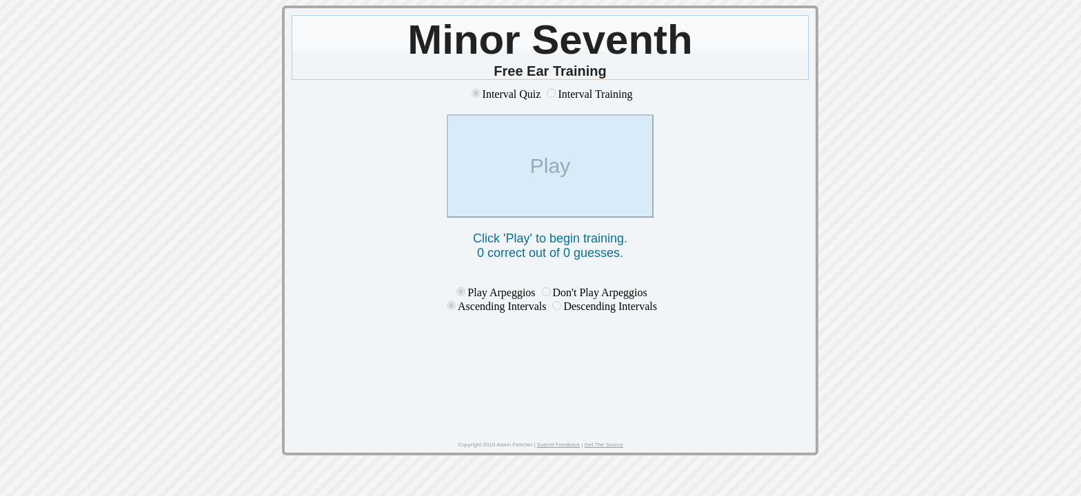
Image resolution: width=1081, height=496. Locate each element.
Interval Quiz (512, 94)
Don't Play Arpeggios (600, 292)
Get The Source (604, 445)
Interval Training (595, 94)
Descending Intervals (610, 306)
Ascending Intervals (503, 306)
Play (550, 165)
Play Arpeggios (501, 292)
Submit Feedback (558, 445)
